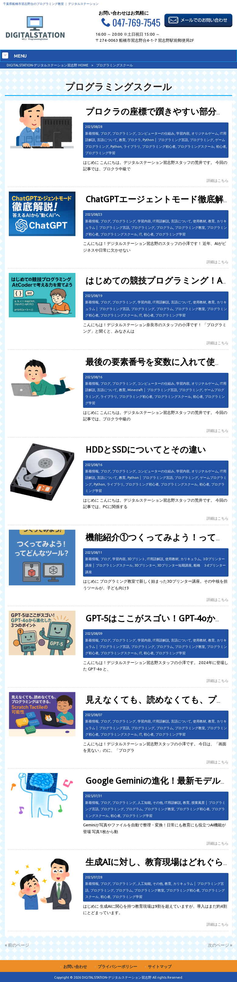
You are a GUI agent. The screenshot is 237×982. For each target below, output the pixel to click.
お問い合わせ (75, 966)
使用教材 (199, 221)
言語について (107, 140)
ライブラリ (132, 146)
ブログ (105, 133)
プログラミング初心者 (159, 146)
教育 (122, 140)
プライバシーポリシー (117, 966)
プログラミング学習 (100, 153)
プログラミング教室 (190, 227)
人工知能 (144, 802)
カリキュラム (190, 559)
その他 (158, 802)
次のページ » (220, 945)
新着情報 (92, 133)
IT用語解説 (161, 221)
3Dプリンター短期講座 (174, 565)
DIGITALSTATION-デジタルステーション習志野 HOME (47, 65)
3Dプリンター (144, 565)
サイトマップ (160, 966)
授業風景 (198, 802)
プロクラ (134, 140)
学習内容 (183, 133)
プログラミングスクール (195, 146)
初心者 (221, 146)
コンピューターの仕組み (156, 133)
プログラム (164, 227)
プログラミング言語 (173, 140)
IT (140, 234)
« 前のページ (17, 945)
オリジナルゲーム (204, 133)
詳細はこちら (217, 180)
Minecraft (135, 390)
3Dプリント (136, 559)
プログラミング (124, 133)
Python (148, 140)
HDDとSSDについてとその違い (145, 450)
